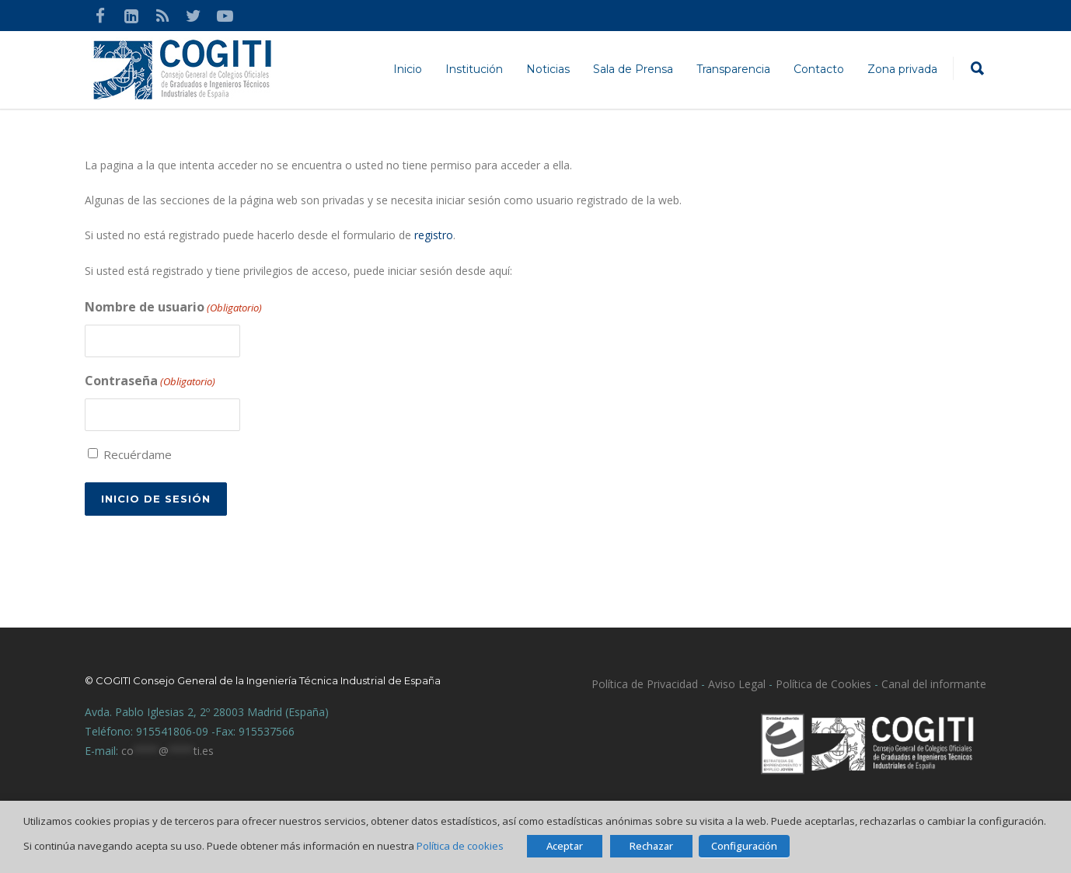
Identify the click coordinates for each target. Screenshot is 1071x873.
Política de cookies (460, 846)
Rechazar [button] (651, 846)
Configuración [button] (744, 846)
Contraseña (150, 381)
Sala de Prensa (633, 69)
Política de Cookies (823, 683)
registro (433, 235)
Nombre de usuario (173, 307)
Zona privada (902, 69)
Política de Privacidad (644, 683)
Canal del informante (933, 683)
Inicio (407, 69)
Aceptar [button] (564, 846)
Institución (474, 69)
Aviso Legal (735, 683)
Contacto (819, 69)
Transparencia (733, 69)
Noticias (548, 69)
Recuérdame (137, 453)
